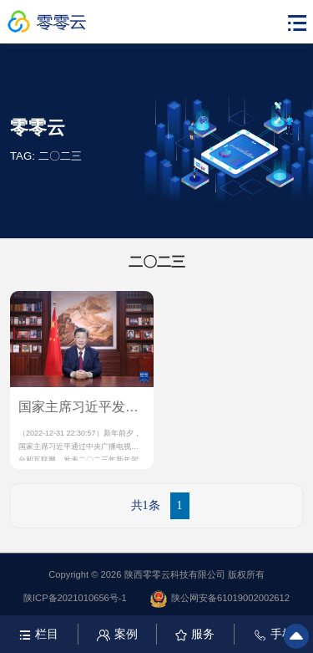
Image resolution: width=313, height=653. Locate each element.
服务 (195, 633)
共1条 (145, 505)
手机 (274, 633)
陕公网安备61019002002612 (220, 599)
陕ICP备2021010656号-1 (75, 598)
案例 (117, 633)
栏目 (38, 633)
